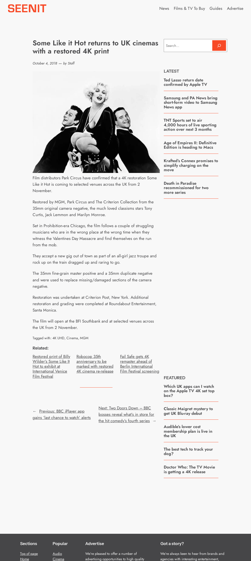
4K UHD (58, 338)
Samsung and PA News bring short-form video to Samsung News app (190, 102)
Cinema (72, 338)
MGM (84, 338)
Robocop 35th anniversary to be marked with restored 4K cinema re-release (94, 364)
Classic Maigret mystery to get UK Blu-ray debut (188, 411)
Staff (71, 63)
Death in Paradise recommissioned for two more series (186, 188)
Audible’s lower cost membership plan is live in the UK (188, 431)
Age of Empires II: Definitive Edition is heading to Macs (190, 145)
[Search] (219, 45)
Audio (57, 553)
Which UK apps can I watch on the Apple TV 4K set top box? (189, 391)
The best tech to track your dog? (188, 451)
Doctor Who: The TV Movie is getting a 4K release (189, 469)
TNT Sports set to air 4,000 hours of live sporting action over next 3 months (190, 124)
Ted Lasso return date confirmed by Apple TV (185, 82)
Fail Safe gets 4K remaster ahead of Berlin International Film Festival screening (139, 364)
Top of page (29, 553)
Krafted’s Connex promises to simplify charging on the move (191, 165)
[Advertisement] (200, 283)
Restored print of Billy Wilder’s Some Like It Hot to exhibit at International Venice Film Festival (51, 366)
